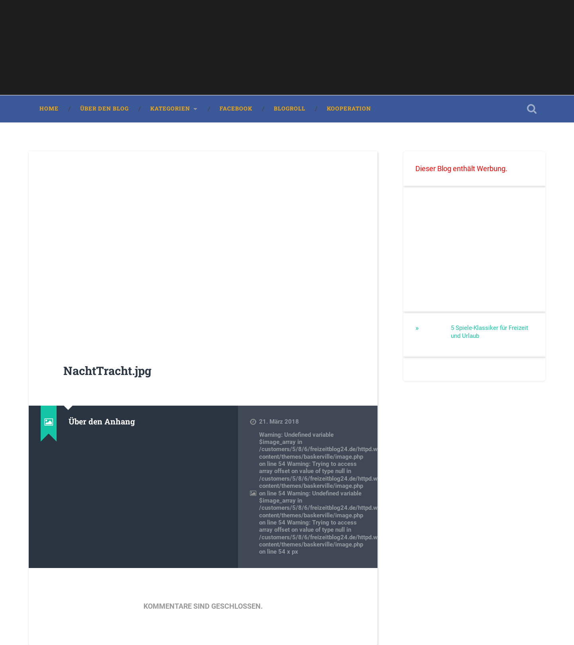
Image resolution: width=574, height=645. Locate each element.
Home (49, 108)
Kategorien (170, 108)
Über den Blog (104, 108)
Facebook (236, 108)
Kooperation (349, 108)
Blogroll (289, 108)
